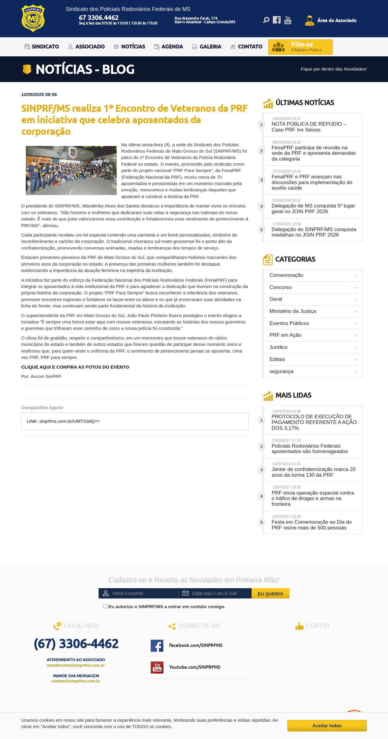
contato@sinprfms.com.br (75, 681)
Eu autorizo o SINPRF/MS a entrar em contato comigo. (164, 606)
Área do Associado (336, 20)
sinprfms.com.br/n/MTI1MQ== (69, 421)
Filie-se (306, 47)
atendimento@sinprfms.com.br (76, 665)
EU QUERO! (270, 593)
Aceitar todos (327, 725)
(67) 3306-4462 (76, 643)
